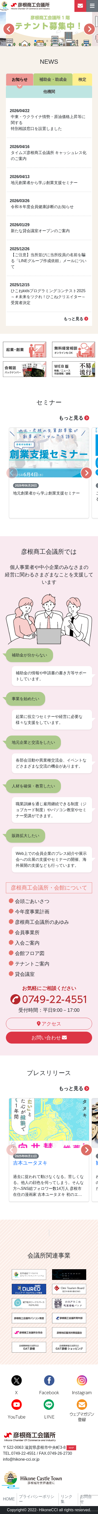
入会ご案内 (27, 943)
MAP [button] (71, 1447)
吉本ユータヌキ (30, 1163)
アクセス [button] (49, 1023)
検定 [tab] (82, 79)
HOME (9, 1499)
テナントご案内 (32, 963)
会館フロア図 (29, 953)
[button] (8, 29)
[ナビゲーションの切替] (92, 6)
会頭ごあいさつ (32, 901)
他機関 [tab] (49, 92)
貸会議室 (25, 974)
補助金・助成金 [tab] (53, 79)
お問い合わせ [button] (49, 1037)
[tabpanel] (49, 212)
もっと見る (76, 319)
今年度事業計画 (32, 911)
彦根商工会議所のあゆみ (42, 922)
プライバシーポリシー (36, 1499)
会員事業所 (27, 932)
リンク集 (66, 1499)
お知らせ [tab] (20, 79)
